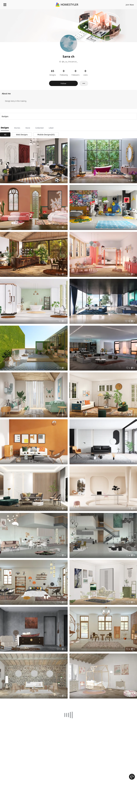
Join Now (130, 4)
